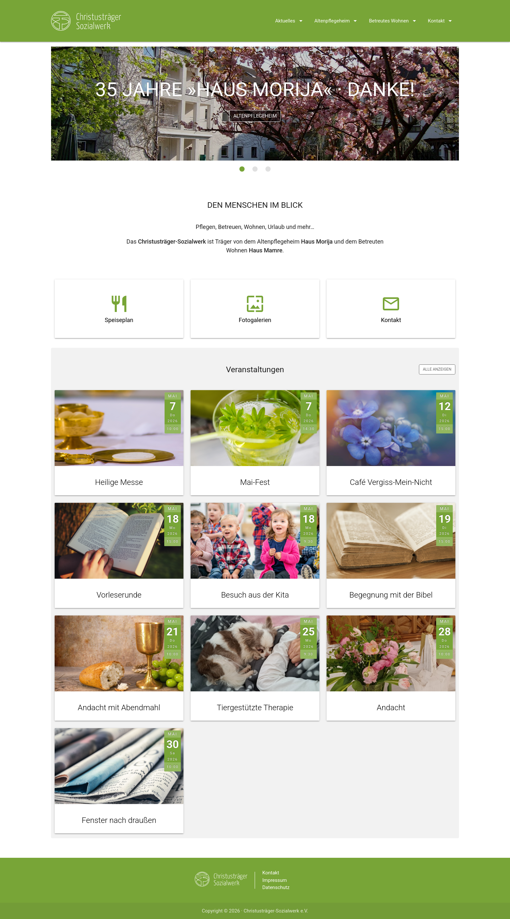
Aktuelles (290, 12)
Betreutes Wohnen (393, 12)
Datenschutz (276, 888)
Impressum (274, 880)
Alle (437, 369)
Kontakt (441, 12)
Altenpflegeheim (337, 12)
